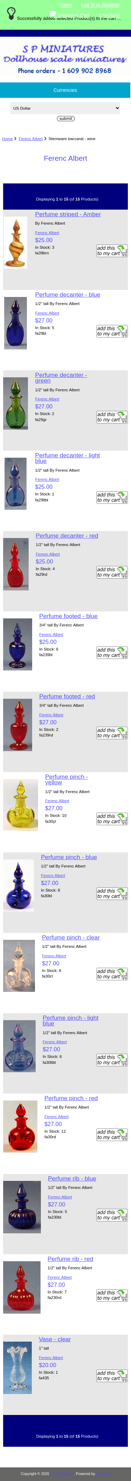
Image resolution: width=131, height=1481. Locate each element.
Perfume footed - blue (68, 615)
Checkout (109, 15)
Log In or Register (100, 5)
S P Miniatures (62, 1474)
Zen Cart (103, 1474)
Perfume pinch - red (71, 1098)
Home (65, 5)
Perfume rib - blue (72, 1178)
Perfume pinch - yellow (66, 779)
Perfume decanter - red (67, 535)
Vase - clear (55, 1339)
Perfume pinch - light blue (71, 1020)
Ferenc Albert (31, 138)
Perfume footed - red (67, 696)
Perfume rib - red (70, 1258)
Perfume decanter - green (61, 377)
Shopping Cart (69, 14)
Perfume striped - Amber (68, 214)
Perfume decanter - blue (68, 294)
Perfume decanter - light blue (67, 458)
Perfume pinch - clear (71, 937)
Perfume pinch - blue (69, 857)
